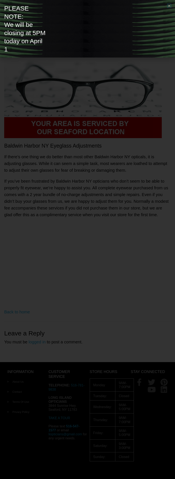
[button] (169, 5)
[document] (87, 239)
